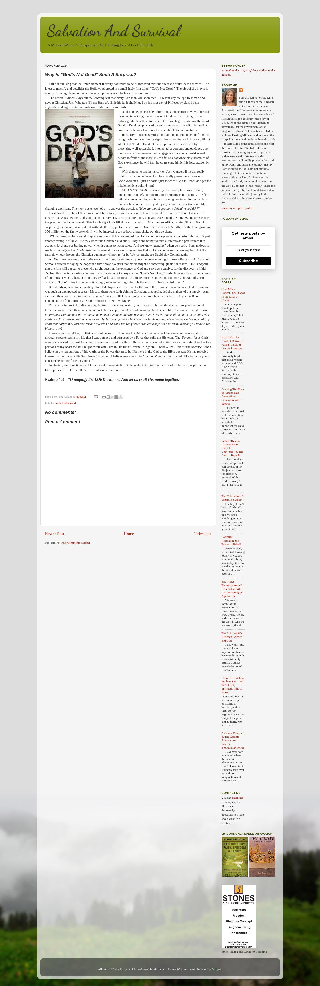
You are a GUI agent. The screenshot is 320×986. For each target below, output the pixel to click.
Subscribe (248, 261)
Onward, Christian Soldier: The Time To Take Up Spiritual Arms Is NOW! (233, 685)
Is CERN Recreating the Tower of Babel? (232, 540)
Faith (58, 403)
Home (129, 533)
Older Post (202, 533)
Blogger (216, 969)
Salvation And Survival (113, 31)
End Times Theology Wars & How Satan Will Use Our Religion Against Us (232, 589)
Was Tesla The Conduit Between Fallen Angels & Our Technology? (232, 343)
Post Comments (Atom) (75, 542)
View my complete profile (237, 208)
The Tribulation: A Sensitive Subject (233, 497)
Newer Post (54, 533)
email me (237, 797)
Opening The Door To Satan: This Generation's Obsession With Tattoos (233, 396)
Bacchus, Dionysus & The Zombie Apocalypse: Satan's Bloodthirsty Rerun (233, 740)
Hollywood (69, 403)
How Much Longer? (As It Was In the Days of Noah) (233, 295)
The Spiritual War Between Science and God (232, 637)
